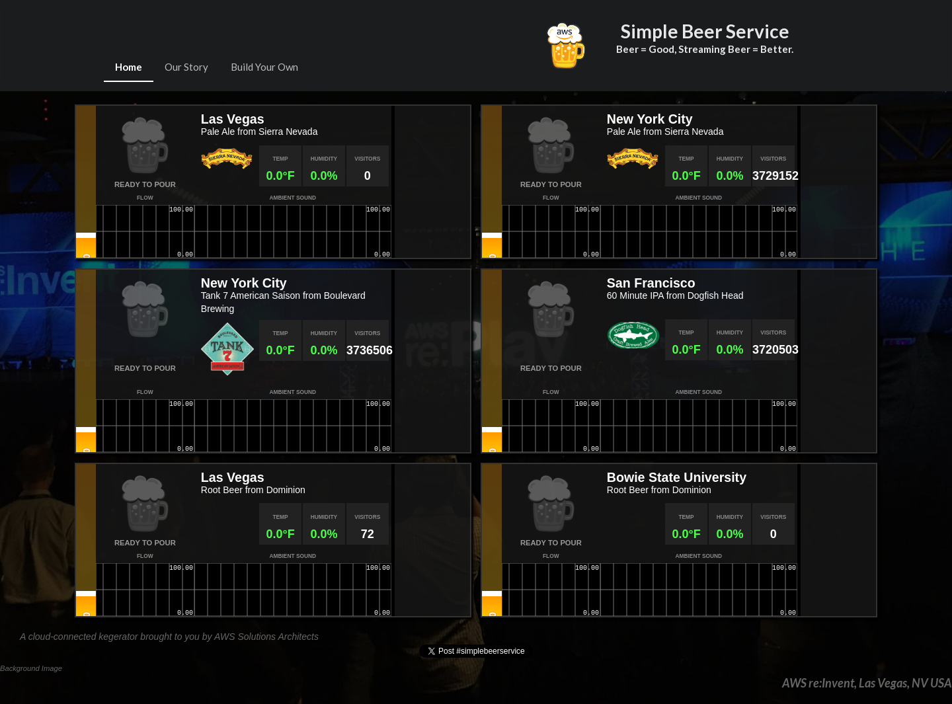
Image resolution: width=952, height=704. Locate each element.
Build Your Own (264, 67)
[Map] (430, 182)
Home (128, 67)
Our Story (186, 67)
